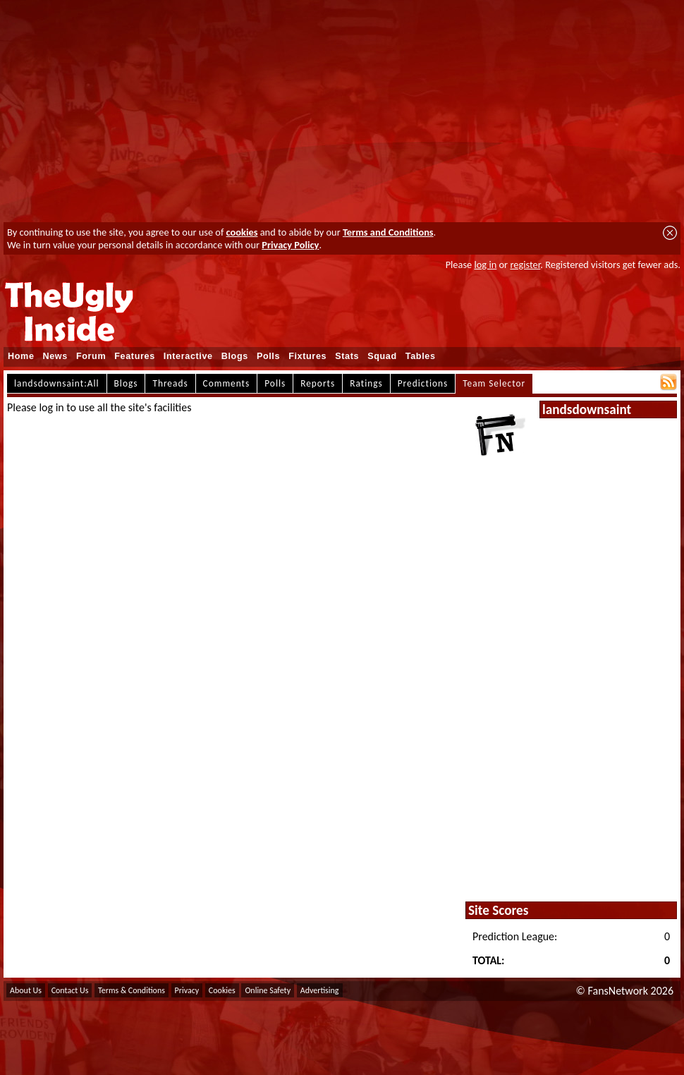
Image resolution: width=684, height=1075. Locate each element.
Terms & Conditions (131, 990)
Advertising (319, 990)
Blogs (234, 356)
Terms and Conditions (388, 232)
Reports (317, 383)
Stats (347, 356)
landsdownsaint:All (56, 383)
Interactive (188, 356)
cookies (242, 232)
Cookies (222, 990)
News (55, 356)
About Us (26, 990)
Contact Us (70, 990)
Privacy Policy (290, 244)
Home (21, 356)
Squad (382, 356)
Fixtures (307, 356)
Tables (420, 356)
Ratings (366, 383)
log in (485, 264)
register (525, 264)
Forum (91, 356)
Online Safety (268, 990)
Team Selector (494, 383)
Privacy (187, 990)
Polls (268, 356)
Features (134, 356)
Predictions (423, 383)
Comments (226, 383)
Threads (170, 383)
